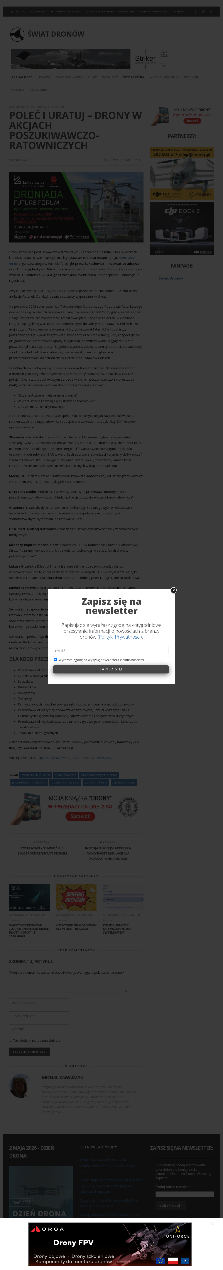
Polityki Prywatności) (120, 547)
